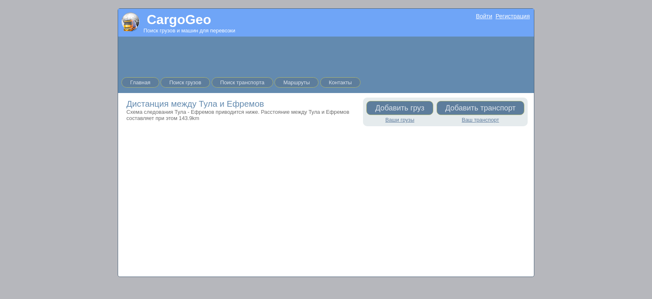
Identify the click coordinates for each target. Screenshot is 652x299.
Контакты (340, 82)
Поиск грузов (185, 82)
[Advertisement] (326, 55)
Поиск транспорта (242, 82)
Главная (140, 82)
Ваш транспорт (480, 120)
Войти (484, 16)
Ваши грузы (400, 120)
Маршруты (296, 82)
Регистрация (513, 16)
